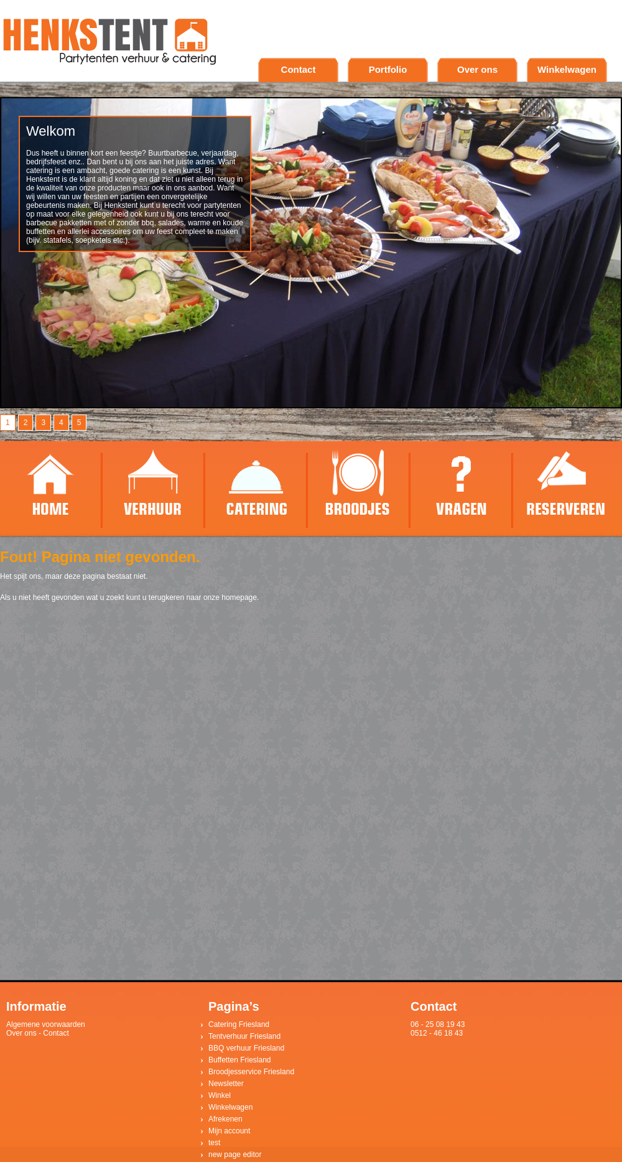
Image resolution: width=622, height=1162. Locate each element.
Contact (298, 69)
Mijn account (229, 1131)
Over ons (477, 69)
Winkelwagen (566, 69)
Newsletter (226, 1083)
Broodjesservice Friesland (251, 1071)
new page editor (234, 1154)
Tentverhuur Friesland (244, 1036)
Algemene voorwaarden (45, 1024)
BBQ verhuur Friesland (246, 1048)
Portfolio (388, 69)
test (214, 1142)
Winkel (219, 1095)
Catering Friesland (238, 1024)
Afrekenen (225, 1119)
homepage (239, 597)
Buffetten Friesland (239, 1060)
